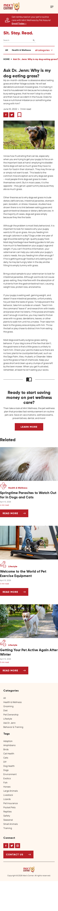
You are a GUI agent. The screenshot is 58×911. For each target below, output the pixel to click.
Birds (6, 749)
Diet (5, 710)
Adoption (8, 741)
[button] (11, 7)
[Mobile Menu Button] (52, 7)
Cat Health (8, 753)
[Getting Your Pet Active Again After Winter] (29, 652)
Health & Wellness (21, 50)
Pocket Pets (9, 807)
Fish (5, 782)
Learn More (29, 426)
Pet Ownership (10, 714)
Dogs (6, 770)
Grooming (8, 706)
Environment (10, 774)
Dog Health (9, 765)
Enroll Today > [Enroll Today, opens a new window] (19, 23)
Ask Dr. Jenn (9, 722)
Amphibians (9, 745)
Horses (6, 786)
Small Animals (10, 823)
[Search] (19, 40)
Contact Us (14, 854)
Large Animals (10, 790)
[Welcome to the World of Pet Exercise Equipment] (29, 573)
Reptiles (7, 811)
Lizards (7, 799)
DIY (5, 761)
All (6, 50)
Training (7, 828)
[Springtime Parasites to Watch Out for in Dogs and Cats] (29, 495)
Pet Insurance (10, 803)
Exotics (7, 778)
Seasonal (8, 819)
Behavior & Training (13, 727)
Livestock (8, 794)
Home (6, 59)
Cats (5, 757)
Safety (6, 815)
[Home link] (29, 869)
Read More (15, 514)
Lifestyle (7, 718)
